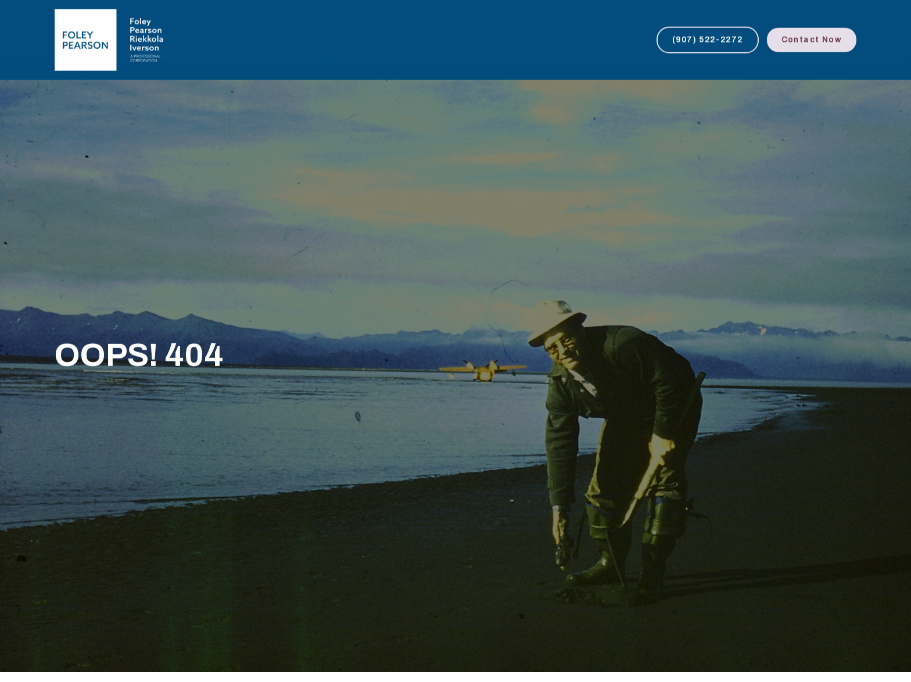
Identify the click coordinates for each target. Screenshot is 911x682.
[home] (109, 39)
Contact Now (811, 39)
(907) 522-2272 (707, 39)
